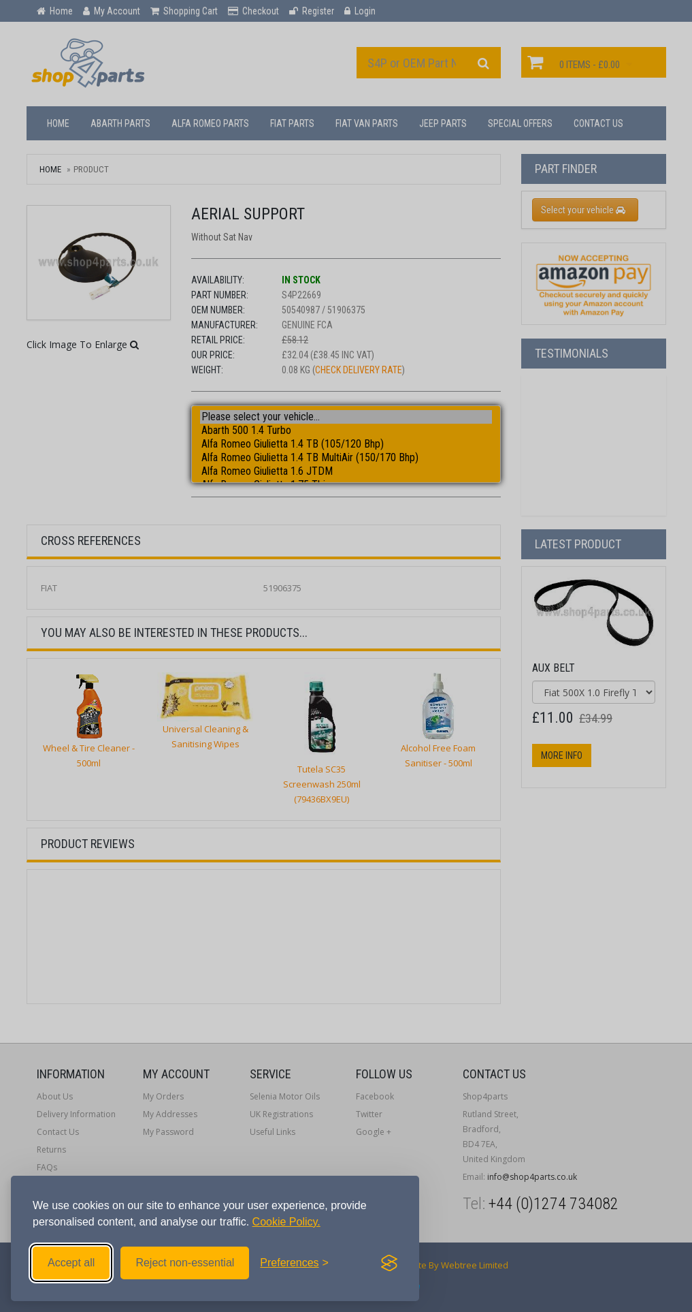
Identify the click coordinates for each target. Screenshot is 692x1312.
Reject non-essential (184, 1262)
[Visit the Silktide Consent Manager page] (389, 1263)
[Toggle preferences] (294, 1262)
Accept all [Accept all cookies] (71, 1262)
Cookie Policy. (286, 1222)
